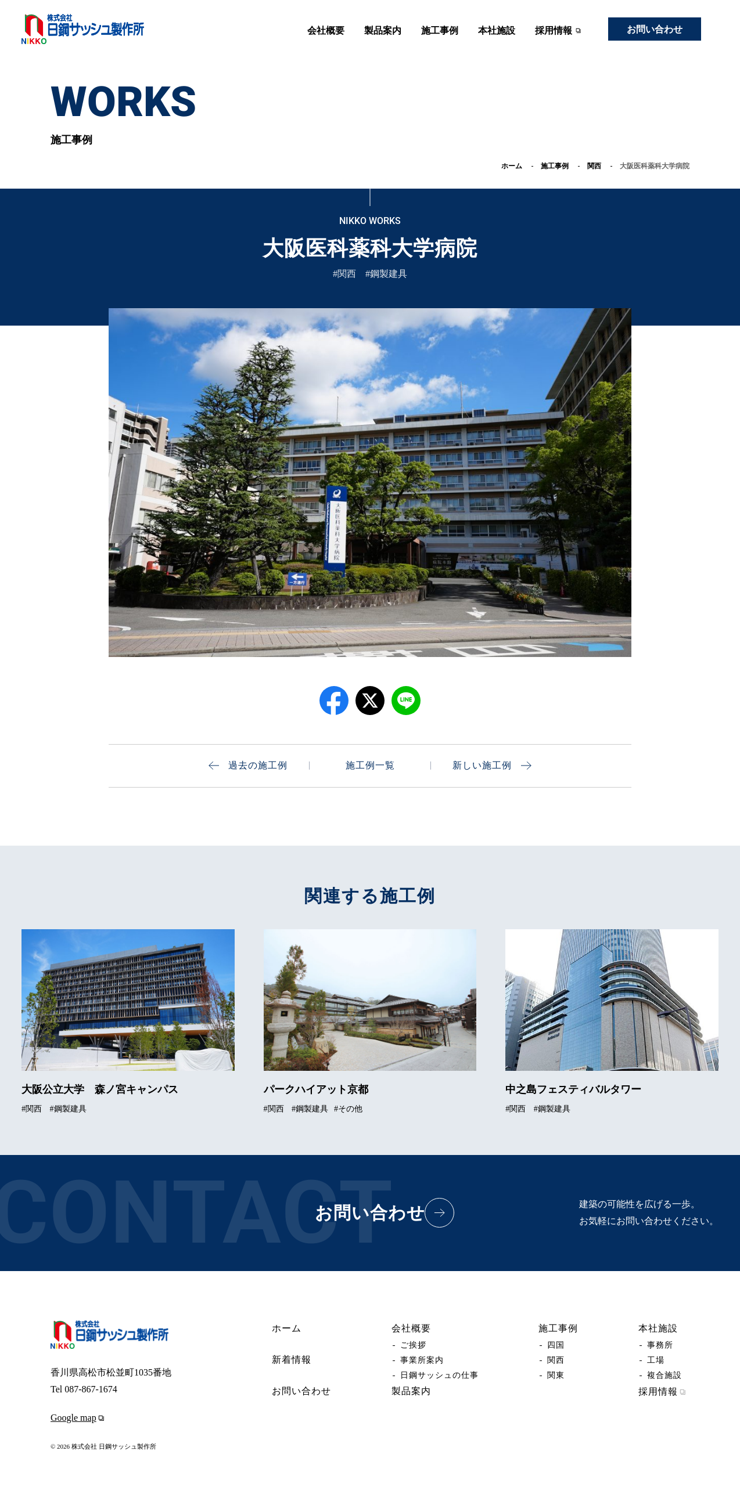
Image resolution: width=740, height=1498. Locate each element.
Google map (79, 1418)
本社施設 (496, 30)
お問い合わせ (654, 29)
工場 (655, 1360)
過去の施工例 (248, 765)
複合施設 (664, 1375)
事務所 (660, 1345)
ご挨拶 (413, 1345)
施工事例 (439, 30)
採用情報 (559, 31)
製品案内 (382, 30)
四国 (556, 1345)
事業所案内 (422, 1360)
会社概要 (325, 30)
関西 (594, 166)
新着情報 (291, 1360)
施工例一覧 (370, 765)
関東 (556, 1375)
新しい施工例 (492, 765)
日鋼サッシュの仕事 (439, 1375)
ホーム (511, 166)
